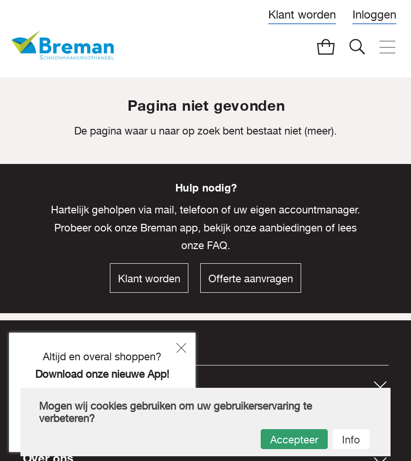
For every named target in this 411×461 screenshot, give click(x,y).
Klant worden (302, 14)
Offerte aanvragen (250, 278)
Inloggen (374, 14)
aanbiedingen (291, 227)
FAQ (217, 245)
